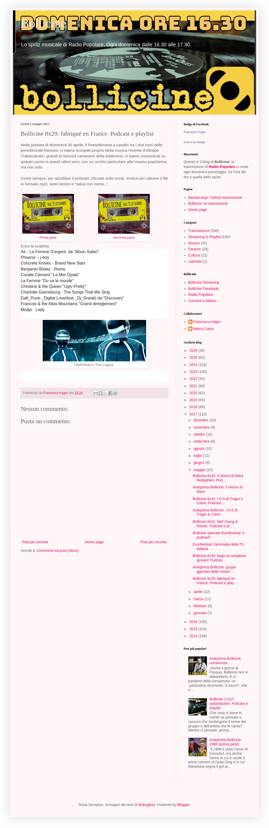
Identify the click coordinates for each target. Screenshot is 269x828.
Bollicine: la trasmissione (208, 203)
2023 (193, 372)
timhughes (146, 805)
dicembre (201, 420)
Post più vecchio (153, 542)
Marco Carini (203, 329)
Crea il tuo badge (194, 142)
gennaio (200, 613)
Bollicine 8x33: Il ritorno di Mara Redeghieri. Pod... (218, 478)
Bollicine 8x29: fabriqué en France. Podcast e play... (214, 580)
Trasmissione (199, 231)
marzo (199, 599)
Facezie (194, 249)
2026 (193, 350)
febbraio (200, 606)
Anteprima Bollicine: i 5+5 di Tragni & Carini (215, 512)
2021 (193, 386)
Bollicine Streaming (203, 282)
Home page (94, 542)
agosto (199, 448)
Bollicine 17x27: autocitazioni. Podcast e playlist (229, 703)
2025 (193, 357)
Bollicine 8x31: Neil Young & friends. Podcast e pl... (215, 523)
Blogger (183, 805)
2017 (193, 414)
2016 (193, 622)
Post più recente (35, 542)
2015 (193, 629)
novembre (202, 427)
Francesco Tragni (195, 132)
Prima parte (48, 237)
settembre (202, 441)
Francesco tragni (206, 322)
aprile (198, 592)
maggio (199, 470)
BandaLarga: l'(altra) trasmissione (215, 197)
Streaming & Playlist (204, 237)
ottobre (199, 434)
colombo (195, 261)
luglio (198, 455)
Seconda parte (123, 237)
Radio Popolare (222, 167)
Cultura (194, 255)
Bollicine (43, 23)
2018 (193, 407)
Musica (194, 243)
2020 (193, 393)
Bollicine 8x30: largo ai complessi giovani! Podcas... (219, 558)
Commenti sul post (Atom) (58, 550)
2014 (193, 636)
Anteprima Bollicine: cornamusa (226, 660)
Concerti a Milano (202, 301)
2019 (193, 400)
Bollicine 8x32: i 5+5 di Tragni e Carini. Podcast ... (218, 501)
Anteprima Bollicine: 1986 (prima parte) (226, 742)
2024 (193, 365)
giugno (199, 462)
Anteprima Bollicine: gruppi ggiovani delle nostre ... (214, 569)
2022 (193, 379)
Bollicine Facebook (203, 289)
